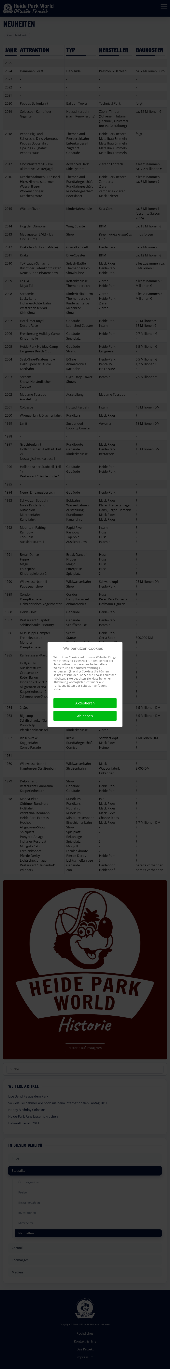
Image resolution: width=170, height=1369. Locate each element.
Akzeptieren (85, 703)
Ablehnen (85, 716)
